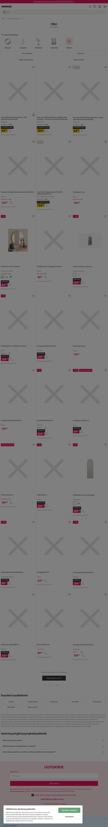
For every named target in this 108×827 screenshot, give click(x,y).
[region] (43, 814)
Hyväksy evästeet (69, 810)
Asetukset (69, 816)
